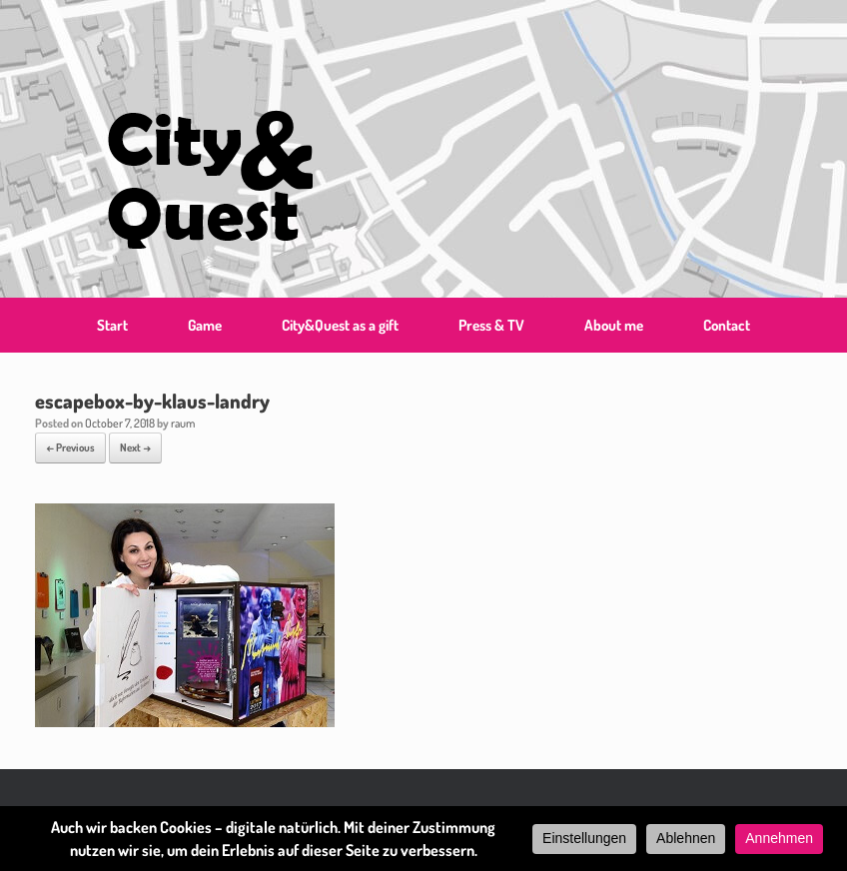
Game (205, 325)
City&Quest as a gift (340, 325)
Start (112, 325)
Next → (135, 447)
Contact (726, 325)
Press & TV (491, 325)
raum (183, 423)
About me (613, 325)
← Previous (70, 447)
